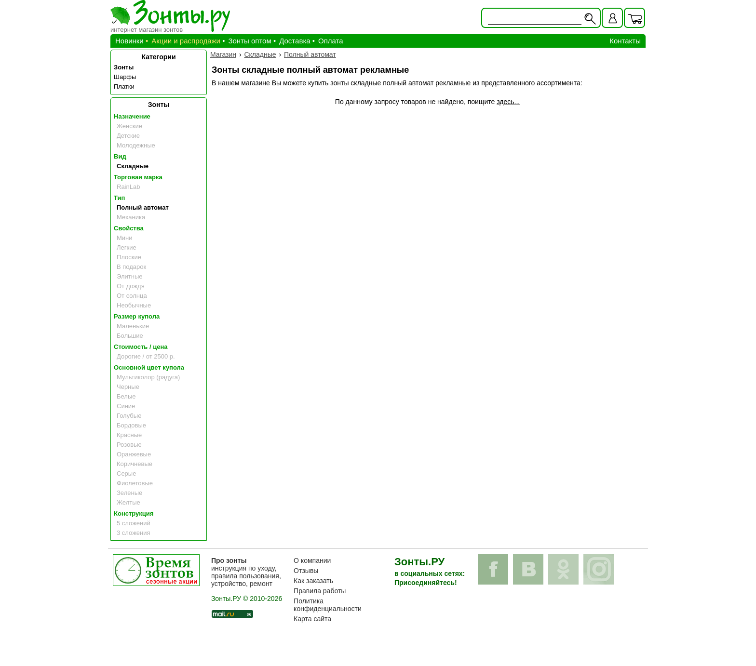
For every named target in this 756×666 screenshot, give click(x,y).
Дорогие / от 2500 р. (146, 356)
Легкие (126, 247)
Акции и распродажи (185, 41)
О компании (312, 560)
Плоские (129, 257)
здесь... (508, 102)
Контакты (625, 41)
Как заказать (313, 581)
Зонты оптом (249, 41)
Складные (132, 166)
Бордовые (131, 425)
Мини (125, 237)
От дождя (131, 286)
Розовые (129, 444)
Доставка (294, 41)
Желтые (128, 502)
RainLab (128, 186)
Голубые (129, 415)
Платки (124, 86)
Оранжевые (134, 454)
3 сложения (133, 532)
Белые (126, 396)
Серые (126, 473)
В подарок (131, 266)
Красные (129, 435)
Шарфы (125, 76)
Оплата (330, 41)
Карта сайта (312, 619)
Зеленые (129, 492)
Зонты (124, 67)
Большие (130, 335)
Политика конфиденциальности (328, 605)
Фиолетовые (135, 483)
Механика (131, 217)
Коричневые (134, 463)
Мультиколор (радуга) (148, 377)
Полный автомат (143, 207)
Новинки (129, 41)
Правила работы (320, 591)
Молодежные (136, 145)
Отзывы (306, 570)
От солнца (132, 295)
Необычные (134, 305)
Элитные (129, 276)
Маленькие (133, 326)
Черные (128, 386)
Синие (126, 406)
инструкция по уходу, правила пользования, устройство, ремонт (246, 572)
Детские (128, 135)
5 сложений (133, 523)
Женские (129, 126)
